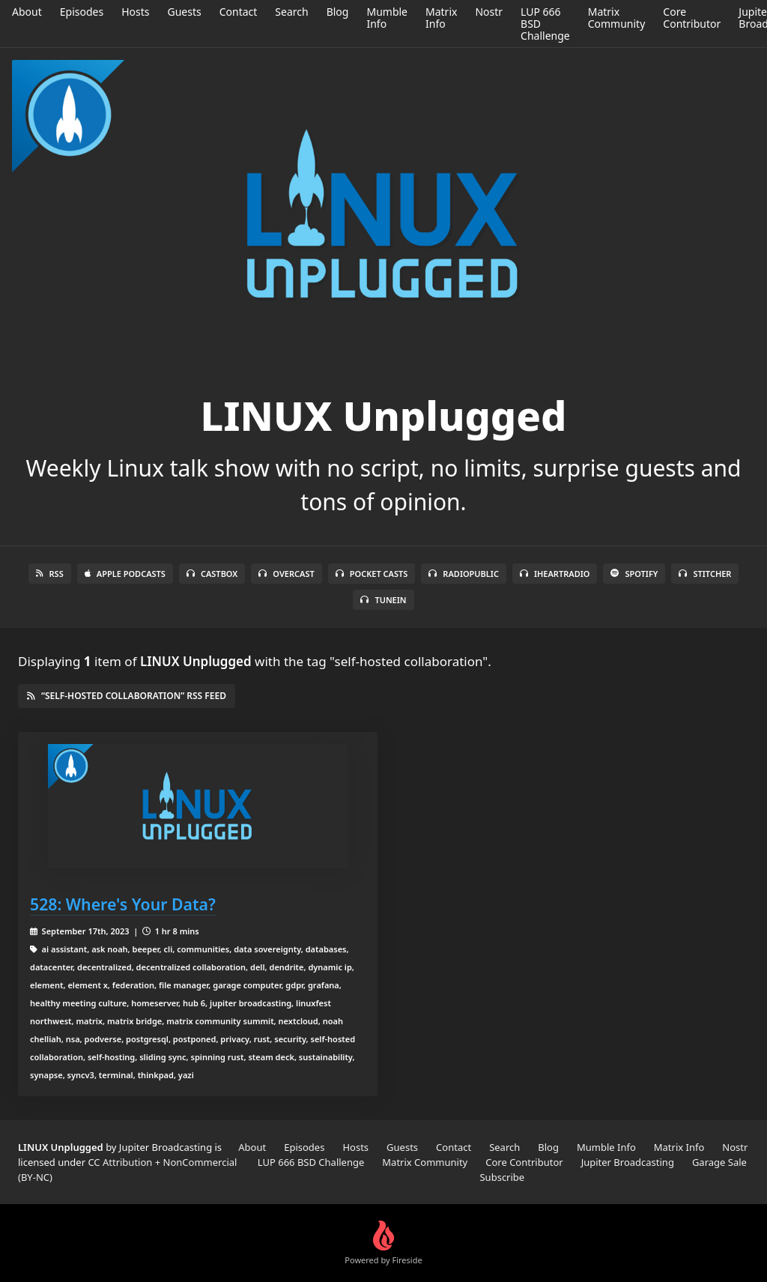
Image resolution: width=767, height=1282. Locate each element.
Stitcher (705, 573)
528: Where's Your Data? (123, 904)
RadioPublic (463, 573)
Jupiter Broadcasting (627, 1162)
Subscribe (501, 1177)
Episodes (81, 11)
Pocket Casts (372, 573)
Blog (338, 11)
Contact (238, 11)
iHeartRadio (555, 573)
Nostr (489, 11)
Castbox (212, 573)
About (27, 11)
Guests (184, 11)
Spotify (634, 573)
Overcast (286, 573)
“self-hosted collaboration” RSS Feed (126, 695)
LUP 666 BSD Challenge (311, 1162)
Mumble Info (386, 17)
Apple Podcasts (125, 573)
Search (291, 11)
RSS (50, 573)
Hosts (135, 11)
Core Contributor (692, 17)
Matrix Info (441, 17)
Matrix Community (617, 17)
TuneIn (383, 599)
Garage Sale (719, 1162)
